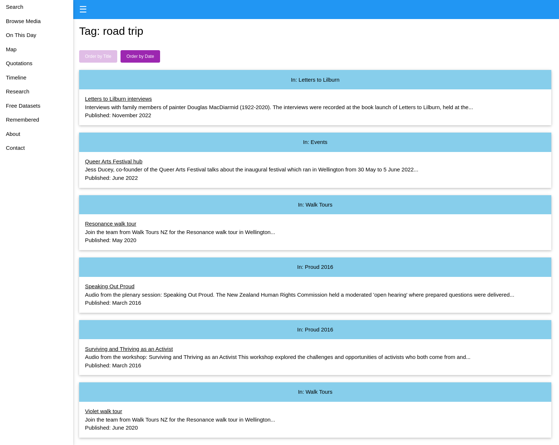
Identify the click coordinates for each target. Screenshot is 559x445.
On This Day (21, 35)
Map (11, 49)
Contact (15, 148)
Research (17, 91)
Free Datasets (23, 106)
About (13, 134)
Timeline (16, 77)
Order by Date (140, 56)
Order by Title (98, 56)
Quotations (19, 63)
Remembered (22, 119)
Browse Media (23, 21)
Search (14, 7)
